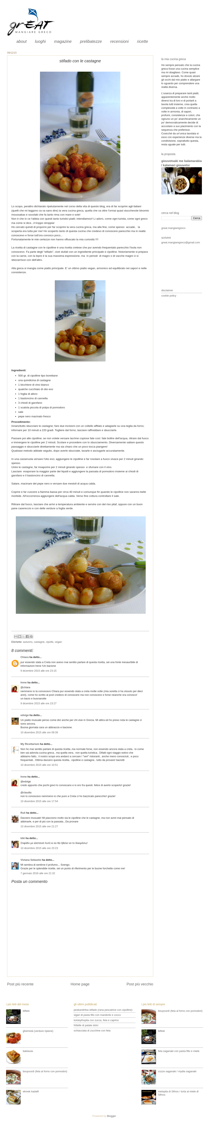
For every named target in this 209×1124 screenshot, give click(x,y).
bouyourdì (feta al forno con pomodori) (45, 1071)
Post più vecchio (140, 984)
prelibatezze (91, 41)
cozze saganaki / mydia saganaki (177, 1071)
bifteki (26, 1010)
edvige (24, 715)
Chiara (24, 657)
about (21, 41)
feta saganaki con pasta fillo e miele (178, 1051)
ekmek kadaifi (31, 1091)
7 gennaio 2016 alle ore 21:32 (37, 873)
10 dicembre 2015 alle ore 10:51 (39, 764)
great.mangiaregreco (173, 228)
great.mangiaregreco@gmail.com (180, 242)
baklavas (28, 1051)
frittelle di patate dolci (86, 1025)
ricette (142, 41)
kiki (22, 838)
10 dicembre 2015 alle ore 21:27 (39, 826)
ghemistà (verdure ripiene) (38, 1030)
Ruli (22, 812)
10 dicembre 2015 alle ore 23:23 (39, 848)
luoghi (40, 41)
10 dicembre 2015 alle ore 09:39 (39, 732)
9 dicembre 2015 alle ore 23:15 (38, 670)
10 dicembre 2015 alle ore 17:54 (39, 801)
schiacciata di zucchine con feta (92, 1030)
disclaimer (167, 290)
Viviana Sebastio (30, 859)
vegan (58, 641)
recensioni (119, 41)
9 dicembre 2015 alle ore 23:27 (38, 703)
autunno (27, 641)
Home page (80, 984)
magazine (63, 41)
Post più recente (20, 984)
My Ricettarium (29, 743)
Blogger (111, 1116)
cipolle (49, 641)
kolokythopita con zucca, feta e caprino (96, 1020)
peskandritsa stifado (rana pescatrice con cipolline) (103, 1009)
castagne (39, 641)
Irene (23, 682)
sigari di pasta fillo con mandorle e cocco (97, 1014)
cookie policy (168, 295)
